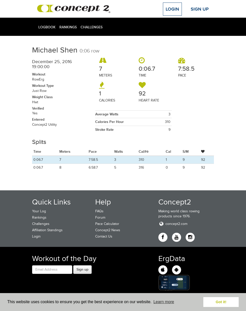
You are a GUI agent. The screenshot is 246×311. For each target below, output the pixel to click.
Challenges (92, 27)
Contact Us (103, 236)
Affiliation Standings (47, 230)
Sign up (82, 269)
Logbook (47, 27)
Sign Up (200, 9)
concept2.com (172, 224)
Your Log (39, 211)
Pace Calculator (107, 224)
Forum (100, 217)
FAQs (99, 211)
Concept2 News (107, 230)
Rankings (68, 27)
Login (172, 9)
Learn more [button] (163, 302)
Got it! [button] (221, 302)
